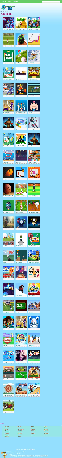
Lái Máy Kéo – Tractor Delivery (8, 412)
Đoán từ (32, 426)
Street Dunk (5, 245)
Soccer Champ (31, 362)
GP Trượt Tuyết (31, 62)
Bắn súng (46, 429)
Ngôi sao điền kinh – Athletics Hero (35, 378)
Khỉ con (45, 434)
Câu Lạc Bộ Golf (19, 262)
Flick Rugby (5, 345)
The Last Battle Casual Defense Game (35, 212)
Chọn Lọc (33, 430)
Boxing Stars (31, 145)
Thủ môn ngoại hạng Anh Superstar (22, 378)
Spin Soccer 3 (18, 79)
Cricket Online (18, 95)
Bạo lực (6, 429)
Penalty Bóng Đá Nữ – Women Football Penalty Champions (13, 45)
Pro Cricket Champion (33, 79)
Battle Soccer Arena (19, 212)
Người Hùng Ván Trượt (20, 129)
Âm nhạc (6, 427)
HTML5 (32, 434)
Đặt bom (19, 426)
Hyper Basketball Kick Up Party (8, 195)
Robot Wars (31, 312)
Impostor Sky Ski (19, 295)
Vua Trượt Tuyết (31, 129)
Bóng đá (46, 427)
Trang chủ (4, 1)
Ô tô (18, 427)
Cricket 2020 (5, 95)
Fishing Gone (5, 162)
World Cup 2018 (6, 312)
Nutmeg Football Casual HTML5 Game (36, 195)
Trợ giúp (29, 449)
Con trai (45, 432)
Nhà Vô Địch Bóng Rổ (7, 278)
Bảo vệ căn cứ (21, 429)
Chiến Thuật (7, 432)
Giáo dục (20, 433)
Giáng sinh (7, 433)
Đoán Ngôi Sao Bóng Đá (7, 79)
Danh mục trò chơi (20, 449)
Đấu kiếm (7, 426)
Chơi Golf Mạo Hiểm (19, 245)
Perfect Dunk (5, 179)
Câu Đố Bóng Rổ (32, 179)
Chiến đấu (46, 430)
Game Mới (10, 1)
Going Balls (18, 45)
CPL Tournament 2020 (20, 328)
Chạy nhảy (20, 430)
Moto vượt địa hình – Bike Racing (35, 395)
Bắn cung (33, 429)
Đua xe (45, 426)
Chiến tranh (20, 432)
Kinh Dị (19, 436)
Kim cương (7, 436)
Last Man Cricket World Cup (21, 112)
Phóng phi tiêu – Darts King (8, 29)
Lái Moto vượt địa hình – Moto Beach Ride (23, 395)
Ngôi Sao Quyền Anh (7, 129)
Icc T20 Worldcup (32, 95)
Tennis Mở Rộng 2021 (20, 145)
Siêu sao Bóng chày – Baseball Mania (35, 328)
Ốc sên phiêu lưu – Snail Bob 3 (21, 29)
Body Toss (30, 112)
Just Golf (4, 262)
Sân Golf (4, 62)
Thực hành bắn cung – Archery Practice (10, 395)
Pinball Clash (31, 278)
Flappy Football (6, 328)
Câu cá (6, 430)
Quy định (26, 449)
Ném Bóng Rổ (18, 162)
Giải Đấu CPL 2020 (6, 112)
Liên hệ (33, 449)
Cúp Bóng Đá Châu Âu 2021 (34, 262)
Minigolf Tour (18, 62)
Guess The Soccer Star (7, 145)
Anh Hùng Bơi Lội (6, 362)
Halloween (46, 433)
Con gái (32, 432)
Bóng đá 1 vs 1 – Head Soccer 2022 (35, 29)
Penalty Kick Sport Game (20, 195)
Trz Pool (17, 312)
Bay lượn (33, 427)
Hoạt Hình (20, 434)
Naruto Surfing (18, 362)
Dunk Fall (17, 179)
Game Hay (15, 1)
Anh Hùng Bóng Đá (6, 212)
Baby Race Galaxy (32, 295)
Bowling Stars (5, 295)
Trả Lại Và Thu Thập (32, 245)
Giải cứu (33, 433)
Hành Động (7, 434)
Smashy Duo (18, 345)
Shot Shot (17, 278)
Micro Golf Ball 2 (32, 45)
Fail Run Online (31, 345)
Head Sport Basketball (33, 162)
